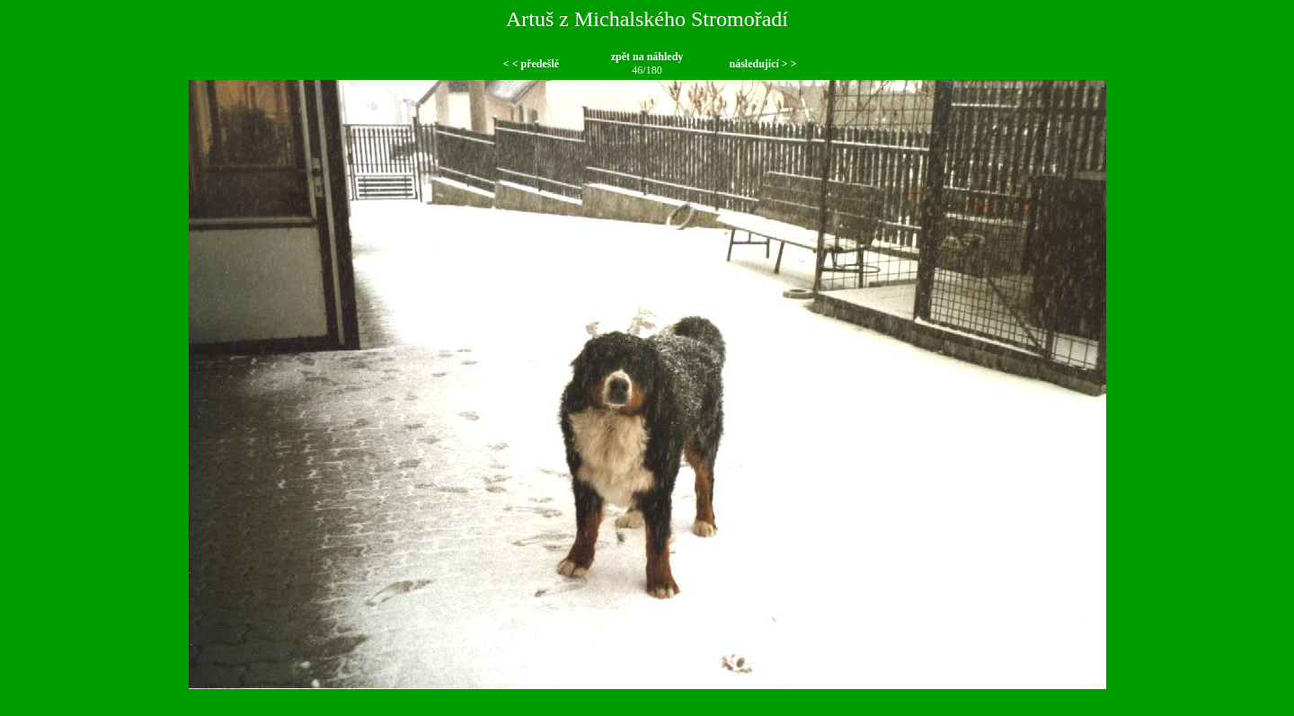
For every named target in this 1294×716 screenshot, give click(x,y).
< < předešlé (531, 63)
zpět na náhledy (647, 56)
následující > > (762, 63)
